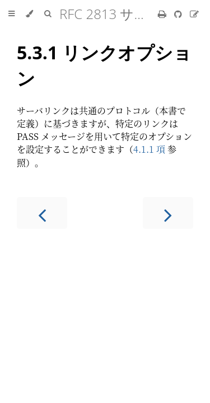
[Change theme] (29, 14)
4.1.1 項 (149, 149)
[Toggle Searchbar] (48, 14)
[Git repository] (179, 13)
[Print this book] (163, 13)
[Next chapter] (168, 213)
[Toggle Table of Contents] (11, 14)
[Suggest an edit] (194, 13)
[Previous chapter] (42, 213)
